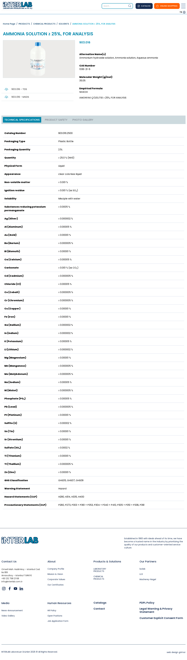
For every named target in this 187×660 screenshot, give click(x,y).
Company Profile (56, 569)
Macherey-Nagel (148, 580)
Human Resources (59, 603)
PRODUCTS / (26, 23)
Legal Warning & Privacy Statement (156, 610)
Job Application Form (58, 621)
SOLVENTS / (65, 23)
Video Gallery (8, 616)
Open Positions (55, 616)
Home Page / (11, 23)
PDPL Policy (147, 602)
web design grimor (176, 652)
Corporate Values (56, 580)
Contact (99, 608)
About (51, 561)
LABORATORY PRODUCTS (100, 570)
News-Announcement (12, 610)
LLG (141, 574)
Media (5, 603)
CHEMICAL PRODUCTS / (46, 23)
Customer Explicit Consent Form (161, 618)
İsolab (142, 569)
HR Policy (51, 610)
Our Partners (148, 561)
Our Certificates (55, 585)
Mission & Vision (55, 574)
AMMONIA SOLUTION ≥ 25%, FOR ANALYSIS (93, 23)
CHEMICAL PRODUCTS (99, 578)
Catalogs (100, 602)
